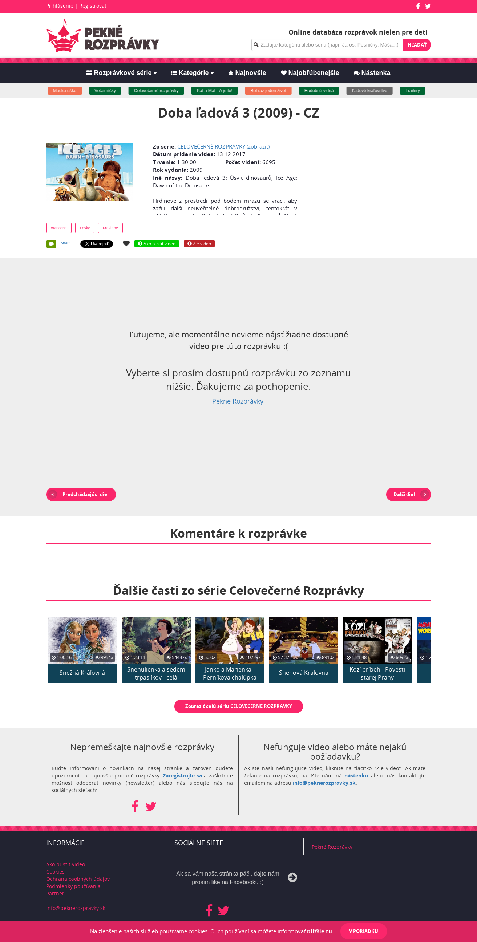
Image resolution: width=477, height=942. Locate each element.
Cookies (55, 871)
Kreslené (110, 227)
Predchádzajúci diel (85, 494)
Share (66, 242)
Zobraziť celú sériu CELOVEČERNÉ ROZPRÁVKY (238, 706)
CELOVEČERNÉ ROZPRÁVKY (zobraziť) (223, 146)
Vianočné (59, 227)
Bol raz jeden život (275, 90)
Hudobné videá (325, 90)
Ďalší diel (404, 494)
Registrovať (92, 5)
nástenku (356, 775)
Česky (85, 227)
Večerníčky (111, 90)
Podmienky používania (73, 886)
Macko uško (71, 90)
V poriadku (363, 931)
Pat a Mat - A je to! (221, 90)
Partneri (56, 893)
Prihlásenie (59, 5)
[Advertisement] (366, 184)
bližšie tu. (320, 931)
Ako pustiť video (65, 864)
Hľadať (417, 44)
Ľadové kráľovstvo (376, 90)
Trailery (419, 90)
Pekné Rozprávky (237, 401)
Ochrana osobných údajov (78, 878)
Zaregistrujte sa (182, 775)
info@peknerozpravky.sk (324, 782)
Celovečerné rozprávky (163, 90)
